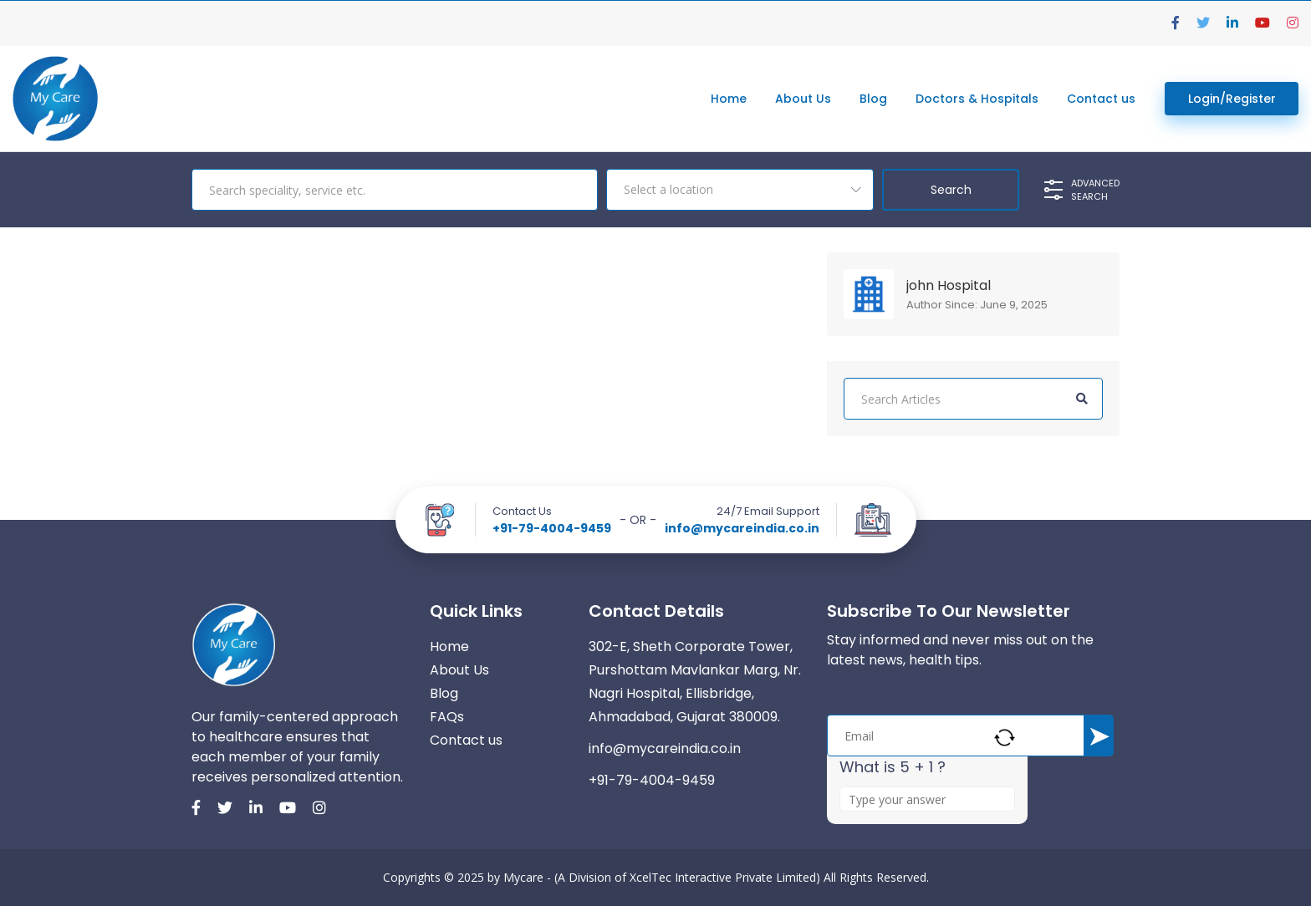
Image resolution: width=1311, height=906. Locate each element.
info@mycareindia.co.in (742, 528)
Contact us (1101, 98)
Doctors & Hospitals (977, 98)
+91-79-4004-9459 (551, 528)
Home (729, 98)
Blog (873, 98)
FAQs (447, 716)
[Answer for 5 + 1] (927, 799)
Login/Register (1232, 98)
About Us (803, 98)
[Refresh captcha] (1004, 737)
